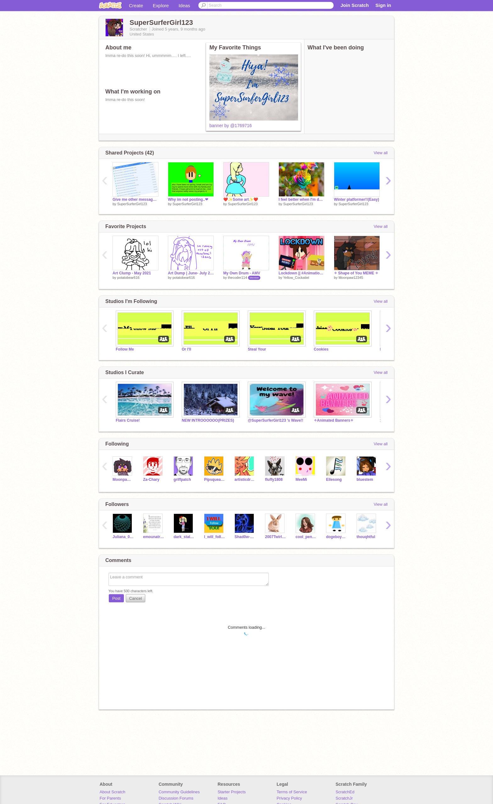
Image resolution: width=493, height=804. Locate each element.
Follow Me (125, 349)
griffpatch (182, 479)
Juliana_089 (123, 537)
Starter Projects (232, 792)
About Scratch (112, 792)
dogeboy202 (336, 537)
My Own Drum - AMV (241, 273)
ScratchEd (344, 792)
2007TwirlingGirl (275, 537)
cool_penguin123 (306, 537)
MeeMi (301, 479)
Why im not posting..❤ (188, 199)
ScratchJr (344, 798)
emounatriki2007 (153, 537)
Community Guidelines (179, 792)
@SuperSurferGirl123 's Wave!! (275, 420)
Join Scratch (355, 5)
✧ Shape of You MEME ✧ (356, 273)
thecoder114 (237, 277)
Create (136, 5)
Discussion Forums (175, 798)
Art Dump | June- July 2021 (191, 273)
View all (381, 152)
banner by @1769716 (230, 125)
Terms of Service (292, 792)
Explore (161, 5)
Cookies (321, 349)
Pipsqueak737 (214, 479)
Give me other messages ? (135, 199)
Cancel (135, 598)
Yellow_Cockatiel (296, 277)
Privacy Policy (289, 798)
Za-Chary (151, 479)
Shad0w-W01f (245, 537)
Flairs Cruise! (128, 420)
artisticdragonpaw (245, 479)
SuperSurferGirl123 (132, 204)
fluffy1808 (274, 479)
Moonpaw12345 (351, 277)
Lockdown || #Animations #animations (301, 273)
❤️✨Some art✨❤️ (240, 199)
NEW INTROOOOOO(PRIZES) (208, 420)
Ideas (184, 5)
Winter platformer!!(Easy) (356, 199)
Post (116, 598)
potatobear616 (128, 277)
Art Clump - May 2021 (132, 273)
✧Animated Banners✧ (333, 420)
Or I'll (186, 349)
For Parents (110, 798)
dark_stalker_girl (184, 537)
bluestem (365, 479)
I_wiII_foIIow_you (214, 537)
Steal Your (257, 349)
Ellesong (334, 479)
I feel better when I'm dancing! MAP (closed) (301, 199)
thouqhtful (366, 537)
